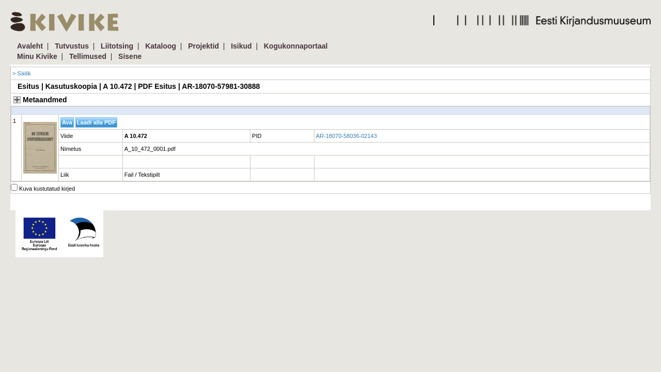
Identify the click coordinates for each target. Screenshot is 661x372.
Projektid (203, 46)
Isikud (241, 46)
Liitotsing (117, 46)
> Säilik (21, 73)
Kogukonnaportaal (296, 46)
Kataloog (160, 46)
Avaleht (30, 46)
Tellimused (87, 56)
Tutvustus (72, 46)
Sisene (129, 56)
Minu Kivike (37, 56)
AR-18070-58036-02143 (346, 136)
